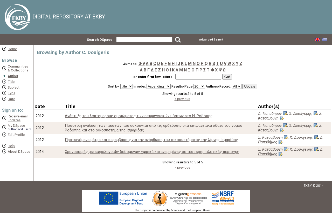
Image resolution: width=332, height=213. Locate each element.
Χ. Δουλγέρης (300, 113)
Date (11, 99)
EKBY (308, 186)
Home (12, 49)
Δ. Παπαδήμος (270, 113)
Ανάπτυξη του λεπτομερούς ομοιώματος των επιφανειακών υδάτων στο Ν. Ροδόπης (138, 116)
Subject (13, 87)
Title (11, 82)
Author (13, 76)
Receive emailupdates (18, 118)
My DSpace (16, 126)
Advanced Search (211, 39)
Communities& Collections (18, 68)
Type (11, 93)
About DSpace (19, 152)
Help (11, 146)
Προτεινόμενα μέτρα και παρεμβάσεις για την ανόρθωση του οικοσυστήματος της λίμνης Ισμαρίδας (151, 139)
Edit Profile (16, 135)
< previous (182, 99)
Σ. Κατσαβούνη (270, 137)
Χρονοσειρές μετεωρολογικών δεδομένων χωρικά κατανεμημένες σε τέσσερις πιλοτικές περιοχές (152, 151)
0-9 (142, 63)
